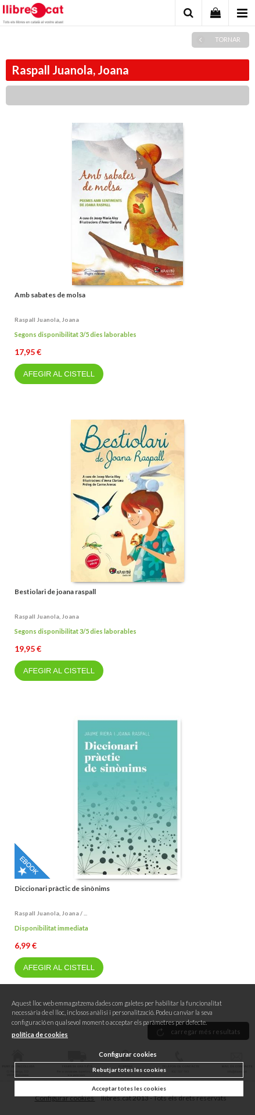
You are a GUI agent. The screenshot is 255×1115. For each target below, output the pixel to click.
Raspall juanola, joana (47, 319)
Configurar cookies (128, 1054)
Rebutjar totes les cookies (129, 1069)
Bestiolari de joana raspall (55, 591)
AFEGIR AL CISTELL (59, 374)
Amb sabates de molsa (50, 294)
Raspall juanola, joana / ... (51, 913)
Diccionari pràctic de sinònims (62, 888)
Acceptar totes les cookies (129, 1088)
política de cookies (40, 1034)
